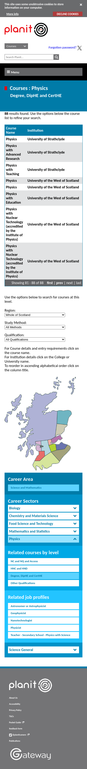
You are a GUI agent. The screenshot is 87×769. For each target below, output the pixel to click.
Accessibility (14, 704)
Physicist (16, 627)
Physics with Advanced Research (13, 152)
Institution (35, 130)
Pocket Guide (16, 722)
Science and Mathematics (26, 487)
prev (59, 283)
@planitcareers (19, 734)
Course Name (11, 130)
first (50, 283)
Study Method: (16, 322)
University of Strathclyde (46, 139)
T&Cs (11, 716)
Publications (14, 741)
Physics (11, 139)
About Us (13, 698)
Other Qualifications (23, 583)
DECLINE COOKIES (67, 14)
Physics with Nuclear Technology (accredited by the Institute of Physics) (14, 224)
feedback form (15, 728)
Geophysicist (18, 613)
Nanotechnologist (21, 620)
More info (12, 14)
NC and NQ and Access (24, 561)
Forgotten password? (63, 47)
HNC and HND (19, 568)
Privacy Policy (15, 710)
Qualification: (14, 335)
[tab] (43, 508)
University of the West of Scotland (53, 180)
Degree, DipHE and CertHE (26, 575)
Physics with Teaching (12, 169)
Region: (10, 310)
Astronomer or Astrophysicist (28, 606)
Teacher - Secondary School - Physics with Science (40, 635)
